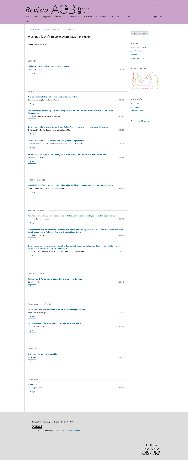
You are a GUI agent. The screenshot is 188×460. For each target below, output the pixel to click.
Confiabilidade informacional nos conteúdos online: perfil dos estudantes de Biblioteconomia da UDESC (71, 185)
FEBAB (119, 17)
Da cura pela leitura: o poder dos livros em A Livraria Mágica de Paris (56, 309)
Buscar (158, 17)
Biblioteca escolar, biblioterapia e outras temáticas (49, 66)
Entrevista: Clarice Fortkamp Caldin (42, 354)
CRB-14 (128, 17)
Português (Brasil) (138, 47)
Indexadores (74, 17)
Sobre (27, 17)
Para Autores (135, 107)
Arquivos (46, 17)
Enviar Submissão (139, 33)
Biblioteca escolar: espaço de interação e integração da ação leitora (56, 141)
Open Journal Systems (140, 121)
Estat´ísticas (87, 17)
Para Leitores (136, 103)
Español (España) (138, 51)
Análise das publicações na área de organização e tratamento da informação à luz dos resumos (67, 154)
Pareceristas (101, 17)
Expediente (32, 385)
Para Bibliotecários (137, 111)
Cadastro (152, 2)
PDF (33, 73)
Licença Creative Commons (70, 430)
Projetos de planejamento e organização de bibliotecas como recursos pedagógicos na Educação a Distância (73, 216)
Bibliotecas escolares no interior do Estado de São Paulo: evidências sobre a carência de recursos (68, 127)
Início (30, 29)
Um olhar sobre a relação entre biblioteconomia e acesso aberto (54, 323)
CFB (27, 21)
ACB (111, 17)
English (134, 55)
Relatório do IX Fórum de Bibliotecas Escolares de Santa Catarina (55, 279)
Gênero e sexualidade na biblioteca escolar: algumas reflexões (53, 97)
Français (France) (138, 58)
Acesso (161, 2)
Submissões (59, 17)
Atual (37, 17)
